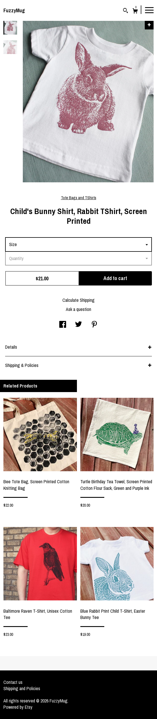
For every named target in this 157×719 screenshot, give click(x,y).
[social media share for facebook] (62, 325)
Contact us (13, 682)
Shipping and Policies (21, 688)
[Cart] (135, 11)
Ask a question (78, 309)
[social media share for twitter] (78, 325)
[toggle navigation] (149, 9)
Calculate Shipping (78, 300)
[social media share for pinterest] (94, 325)
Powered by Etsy (17, 707)
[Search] (125, 11)
